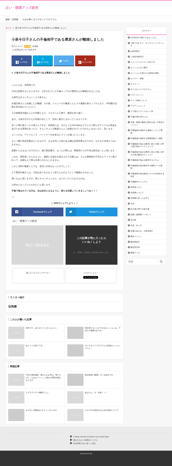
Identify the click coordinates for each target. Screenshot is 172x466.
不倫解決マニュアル (138, 182)
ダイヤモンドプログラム (140, 89)
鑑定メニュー (136, 236)
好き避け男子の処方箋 (139, 209)
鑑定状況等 (135, 247)
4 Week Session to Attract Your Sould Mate (91, 437)
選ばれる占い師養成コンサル (85, 440)
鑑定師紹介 (135, 242)
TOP (8, 28)
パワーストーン (137, 95)
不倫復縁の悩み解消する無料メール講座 (146, 166)
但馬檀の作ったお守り (139, 198)
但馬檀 (35, 46)
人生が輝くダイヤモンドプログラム (39, 19)
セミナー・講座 (137, 78)
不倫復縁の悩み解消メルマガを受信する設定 (147, 175)
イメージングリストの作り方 (142, 62)
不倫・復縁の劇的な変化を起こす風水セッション (147, 123)
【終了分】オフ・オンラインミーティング (147, 44)
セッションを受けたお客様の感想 (144, 73)
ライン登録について (138, 100)
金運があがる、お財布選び (141, 231)
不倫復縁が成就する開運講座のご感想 (146, 138)
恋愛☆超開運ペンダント (140, 214)
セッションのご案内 (138, 67)
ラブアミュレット (138, 106)
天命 (132, 204)
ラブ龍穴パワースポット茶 (141, 111)
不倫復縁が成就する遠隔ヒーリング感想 (146, 131)
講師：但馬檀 (11, 19)
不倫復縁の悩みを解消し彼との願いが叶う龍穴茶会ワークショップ (147, 145)
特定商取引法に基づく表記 (84, 443)
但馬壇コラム (136, 187)
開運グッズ (135, 253)
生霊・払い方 (136, 225)
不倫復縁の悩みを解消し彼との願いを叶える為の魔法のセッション (147, 153)
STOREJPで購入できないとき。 (144, 37)
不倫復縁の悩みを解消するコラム (144, 160)
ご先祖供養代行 (137, 57)
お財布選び (135, 51)
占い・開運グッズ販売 (21, 7)
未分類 (27, 46)
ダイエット (135, 84)
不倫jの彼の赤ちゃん (139, 117)
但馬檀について (137, 192)
